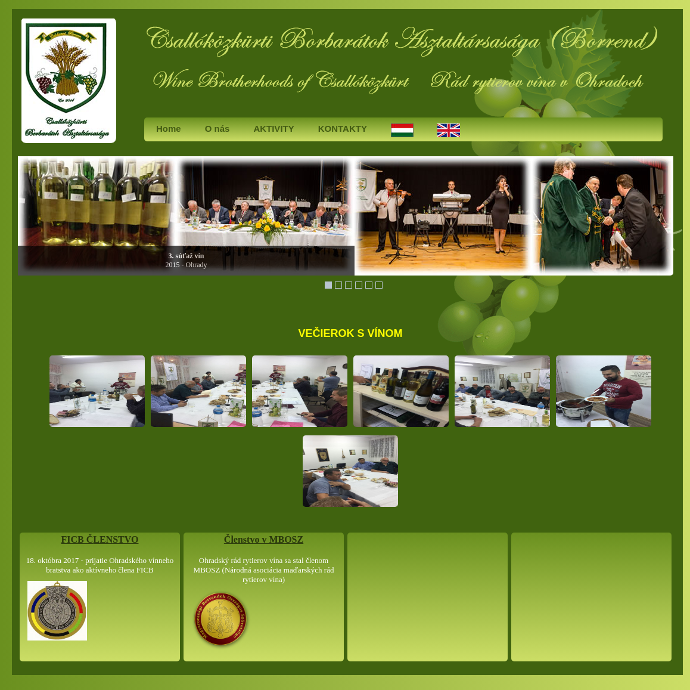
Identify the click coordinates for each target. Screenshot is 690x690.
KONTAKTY (342, 128)
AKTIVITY (273, 128)
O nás (217, 128)
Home (168, 128)
